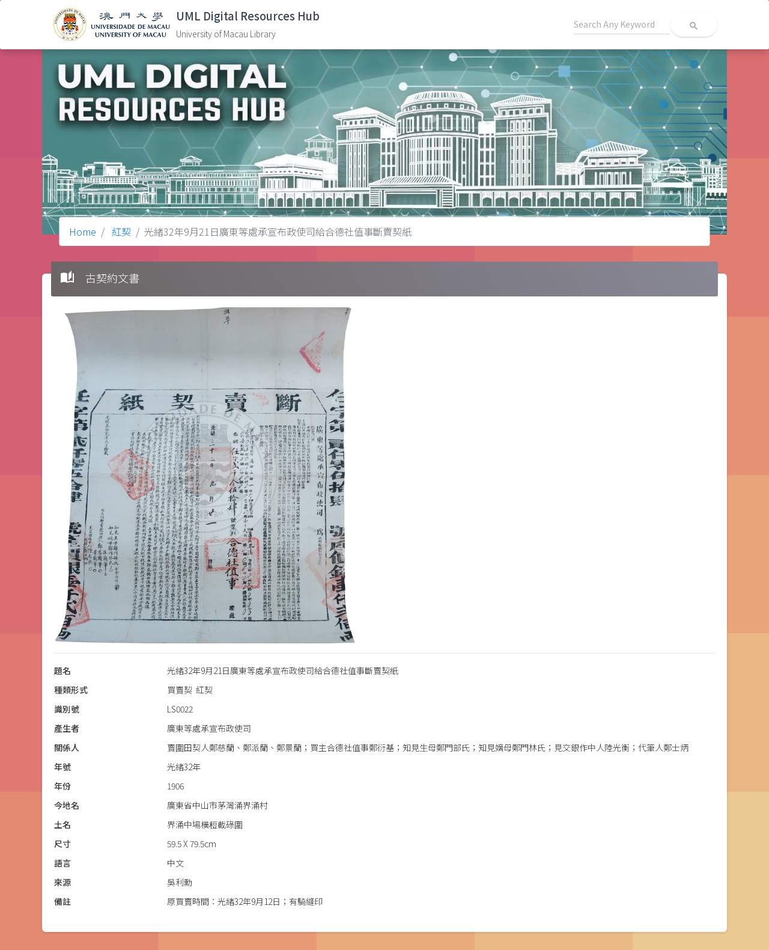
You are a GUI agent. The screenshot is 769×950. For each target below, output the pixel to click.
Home (82, 231)
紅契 (120, 231)
